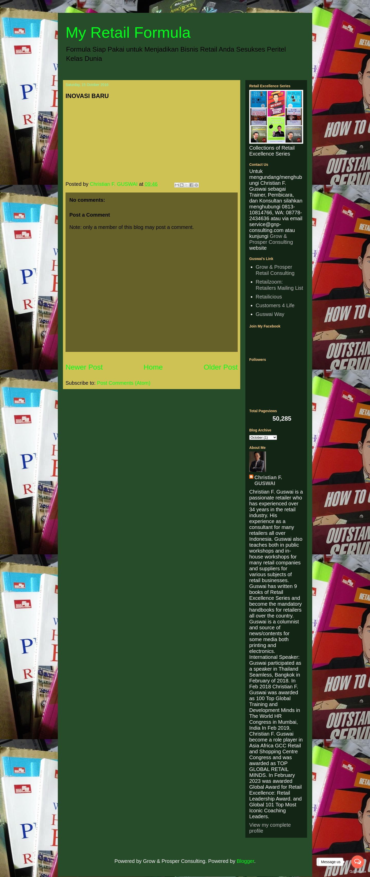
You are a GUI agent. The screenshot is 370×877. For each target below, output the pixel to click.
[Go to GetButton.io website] (357, 871)
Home (153, 367)
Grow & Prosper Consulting (271, 239)
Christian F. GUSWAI (268, 480)
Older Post (221, 367)
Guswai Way (270, 314)
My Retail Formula (128, 32)
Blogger (245, 861)
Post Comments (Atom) (123, 383)
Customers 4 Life (275, 305)
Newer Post (84, 367)
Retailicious (269, 297)
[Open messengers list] (357, 861)
